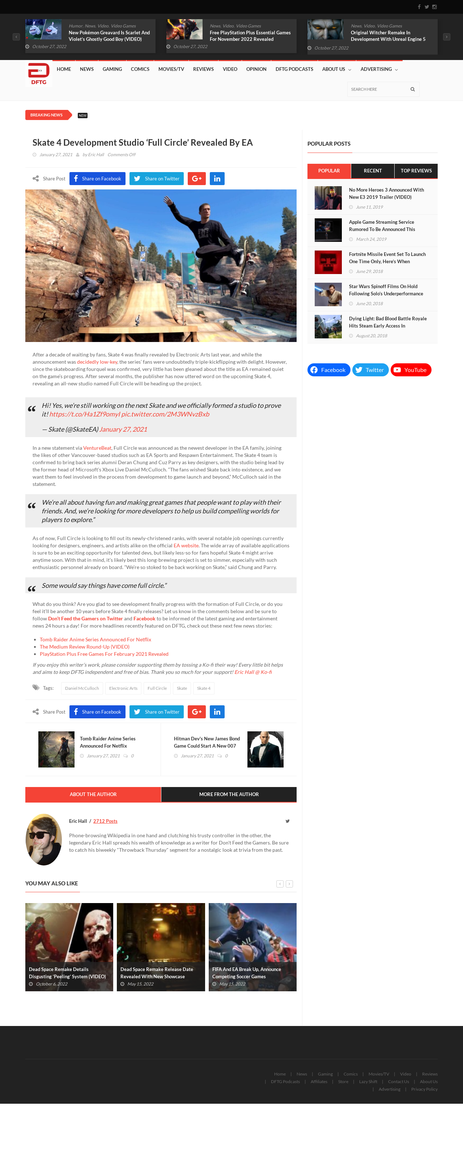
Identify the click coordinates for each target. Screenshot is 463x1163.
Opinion (256, 69)
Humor (75, 26)
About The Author (93, 796)
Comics (140, 69)
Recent (373, 171)
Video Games (123, 26)
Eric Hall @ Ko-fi (253, 672)
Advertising (379, 69)
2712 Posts (105, 822)
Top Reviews (416, 171)
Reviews (203, 69)
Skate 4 (204, 688)
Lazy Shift (368, 1083)
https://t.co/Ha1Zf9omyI (84, 414)
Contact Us (398, 1083)
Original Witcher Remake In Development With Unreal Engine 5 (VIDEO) (388, 39)
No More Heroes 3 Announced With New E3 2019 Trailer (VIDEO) (386, 193)
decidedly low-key (97, 362)
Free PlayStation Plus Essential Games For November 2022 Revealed (250, 36)
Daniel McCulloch (82, 688)
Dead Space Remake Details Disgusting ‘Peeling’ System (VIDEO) (67, 974)
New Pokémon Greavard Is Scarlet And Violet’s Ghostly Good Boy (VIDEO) (109, 36)
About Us (336, 69)
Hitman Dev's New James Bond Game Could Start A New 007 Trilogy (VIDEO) (207, 746)
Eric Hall (96, 154)
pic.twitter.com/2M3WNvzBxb (165, 414)
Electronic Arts (123, 688)
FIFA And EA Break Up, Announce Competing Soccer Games (246, 974)
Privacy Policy (424, 1090)
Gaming (112, 69)
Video (103, 26)
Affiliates (319, 1083)
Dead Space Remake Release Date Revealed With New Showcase (156, 974)
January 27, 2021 (123, 429)
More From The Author (229, 796)
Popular (329, 171)
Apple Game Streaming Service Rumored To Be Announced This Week (382, 229)
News (90, 26)
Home (64, 69)
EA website (186, 545)
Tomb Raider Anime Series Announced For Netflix (95, 639)
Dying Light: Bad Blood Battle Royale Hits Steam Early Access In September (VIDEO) (388, 326)
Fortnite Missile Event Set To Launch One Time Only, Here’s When (387, 257)
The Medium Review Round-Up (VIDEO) (84, 647)
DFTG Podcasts (294, 69)
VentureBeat (97, 448)
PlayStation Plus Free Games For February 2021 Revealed (104, 654)
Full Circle (157, 688)
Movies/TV (171, 69)
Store (343, 1083)
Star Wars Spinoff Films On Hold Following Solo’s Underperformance (386, 289)
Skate (182, 688)
